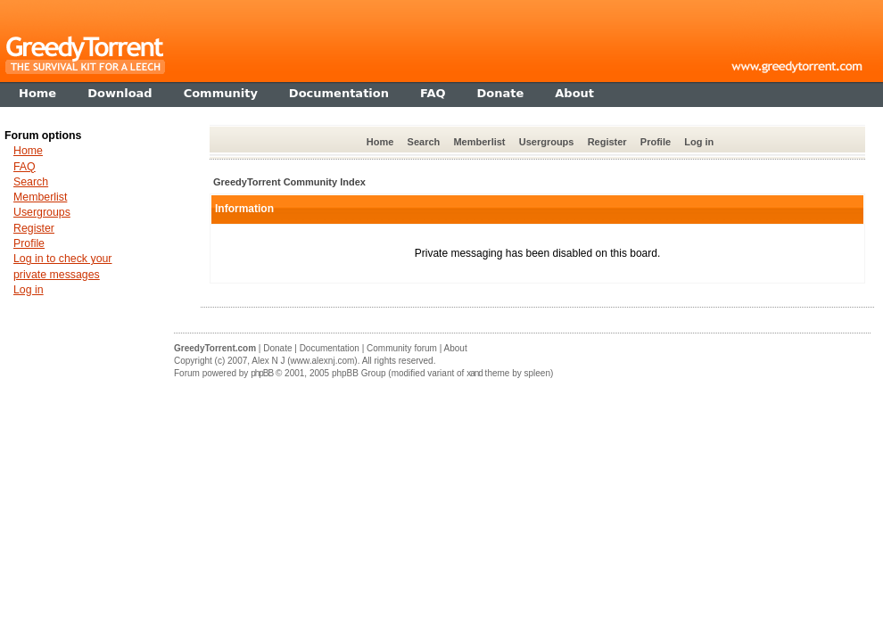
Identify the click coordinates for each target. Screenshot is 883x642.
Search (424, 141)
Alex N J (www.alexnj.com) (304, 361)
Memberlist (479, 141)
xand (474, 373)
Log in (699, 141)
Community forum (402, 348)
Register (607, 141)
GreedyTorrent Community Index (289, 182)
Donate (277, 348)
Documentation (329, 348)
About (455, 348)
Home (380, 141)
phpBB (262, 373)
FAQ (24, 166)
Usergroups (546, 141)
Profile (655, 141)
